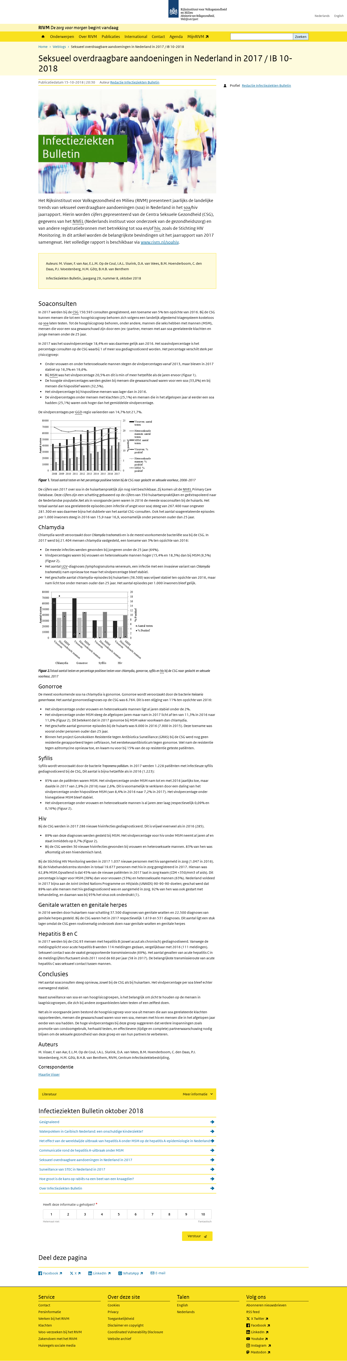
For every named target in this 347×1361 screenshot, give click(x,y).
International (136, 36)
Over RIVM (88, 36)
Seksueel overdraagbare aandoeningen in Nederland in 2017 (85, 1160)
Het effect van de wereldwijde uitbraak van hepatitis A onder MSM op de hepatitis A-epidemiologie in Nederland (124, 1141)
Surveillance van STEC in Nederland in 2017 (72, 1169)
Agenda (176, 36)
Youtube (269, 1339)
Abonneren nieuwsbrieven (266, 1305)
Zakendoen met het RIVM (57, 1338)
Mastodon (271, 1352)
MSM (54, 375)
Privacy (113, 1312)
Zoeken (301, 36)
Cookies (114, 1305)
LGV (64, 566)
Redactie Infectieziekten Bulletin (134, 82)
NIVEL (78, 221)
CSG (76, 312)
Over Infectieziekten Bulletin (60, 1188)
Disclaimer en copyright (125, 1325)
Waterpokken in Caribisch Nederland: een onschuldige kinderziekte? (91, 1131)
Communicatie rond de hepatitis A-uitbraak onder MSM (81, 1150)
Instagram (271, 1345)
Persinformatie (49, 1312)
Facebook (271, 1325)
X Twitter (270, 1318)
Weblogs (59, 46)
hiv (157, 228)
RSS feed (253, 1312)
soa (187, 207)
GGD (78, 412)
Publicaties (111, 36)
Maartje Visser (49, 1074)
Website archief (119, 1338)
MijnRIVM (199, 36)
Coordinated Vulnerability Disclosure (135, 1332)
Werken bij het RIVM (53, 1318)
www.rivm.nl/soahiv (160, 242)
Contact (158, 36)
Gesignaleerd (49, 1122)
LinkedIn (270, 1332)
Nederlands (322, 16)
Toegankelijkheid (121, 1318)
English (339, 16)
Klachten (45, 1325)
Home (43, 36)
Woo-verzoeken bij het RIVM (60, 1332)
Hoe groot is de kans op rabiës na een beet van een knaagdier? (86, 1179)
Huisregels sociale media (57, 1345)
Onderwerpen (62, 36)
